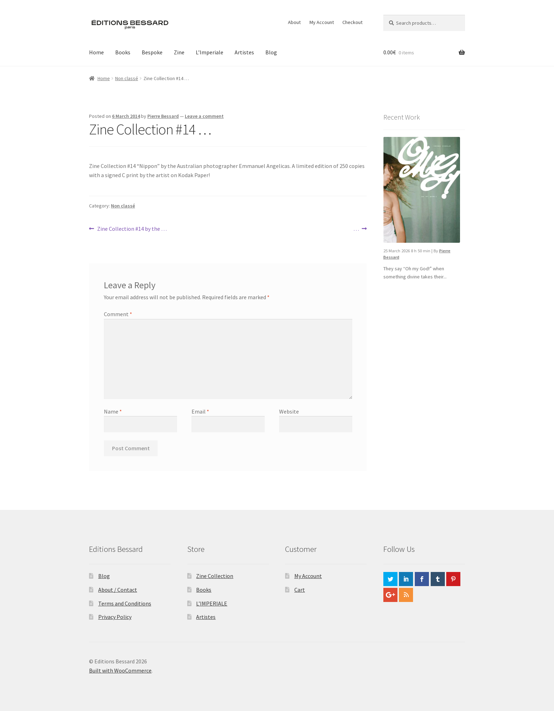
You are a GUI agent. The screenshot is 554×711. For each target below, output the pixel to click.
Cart (299, 589)
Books (122, 52)
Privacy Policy (114, 616)
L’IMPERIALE (211, 603)
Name (113, 411)
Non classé (126, 78)
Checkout (352, 22)
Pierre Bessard (163, 116)
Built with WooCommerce (120, 670)
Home (96, 52)
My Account (322, 22)
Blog (271, 52)
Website (289, 411)
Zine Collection (214, 575)
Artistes (244, 52)
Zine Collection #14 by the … (132, 229)
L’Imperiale (209, 52)
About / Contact (117, 589)
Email (200, 411)
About (294, 22)
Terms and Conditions (124, 603)
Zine (179, 52)
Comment (118, 314)
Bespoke (152, 52)
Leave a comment (204, 116)
